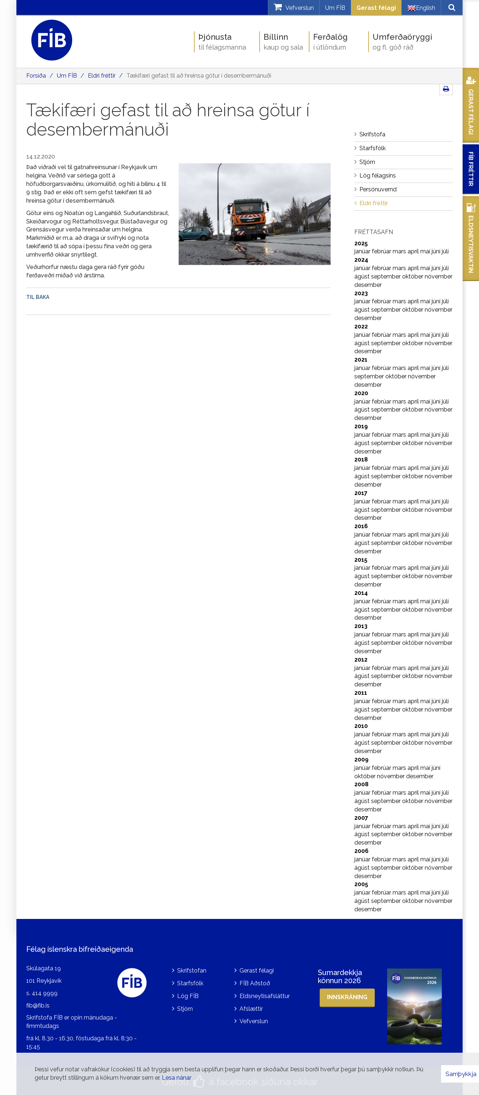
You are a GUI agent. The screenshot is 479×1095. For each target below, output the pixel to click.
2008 (361, 784)
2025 (361, 243)
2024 (361, 259)
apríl (414, 251)
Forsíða (36, 75)
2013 (360, 626)
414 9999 (45, 993)
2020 (361, 393)
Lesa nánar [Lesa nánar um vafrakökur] (176, 1077)
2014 (361, 592)
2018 (361, 459)
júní (437, 251)
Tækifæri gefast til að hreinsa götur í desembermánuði (198, 75)
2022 (361, 326)
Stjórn (185, 1008)
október (413, 276)
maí (426, 251)
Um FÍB (335, 7)
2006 (361, 850)
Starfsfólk (190, 983)
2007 (361, 817)
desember (368, 284)
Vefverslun (254, 1021)
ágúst (362, 276)
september (386, 276)
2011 (360, 692)
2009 (361, 759)
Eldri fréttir (102, 75)
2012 (360, 659)
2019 (361, 426)
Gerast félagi (376, 7)
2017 (360, 493)
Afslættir (251, 1008)
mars (400, 251)
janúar (363, 251)
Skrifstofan (191, 970)
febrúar (382, 251)
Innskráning (347, 997)
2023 (361, 293)
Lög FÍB (188, 996)
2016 (361, 526)
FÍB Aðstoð (255, 983)
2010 (361, 725)
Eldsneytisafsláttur (265, 996)
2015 (360, 559)
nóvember (438, 276)
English (421, 8)
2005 (361, 884)
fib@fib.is (38, 1005)
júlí (445, 251)
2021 (360, 359)
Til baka (37, 297)
